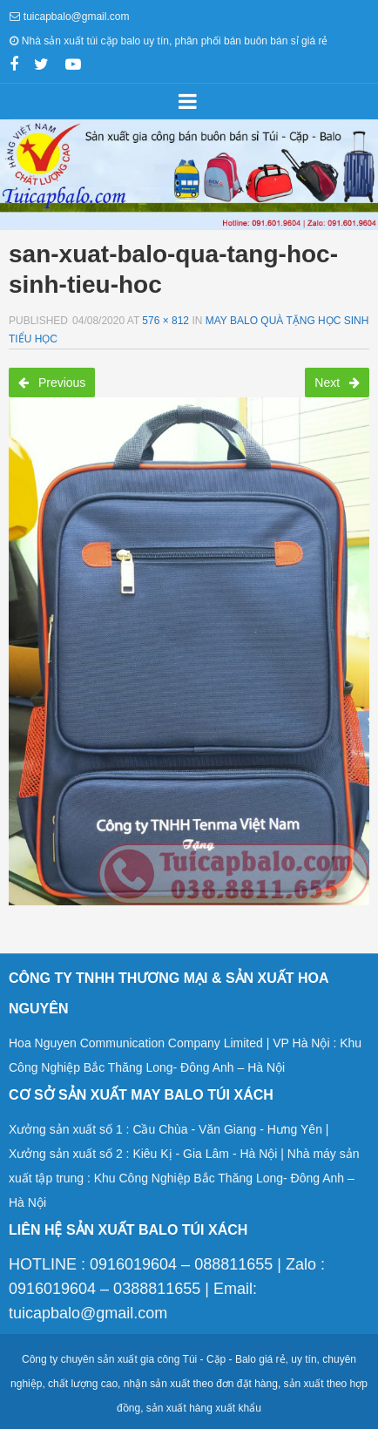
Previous (51, 382)
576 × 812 (165, 321)
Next (337, 382)
